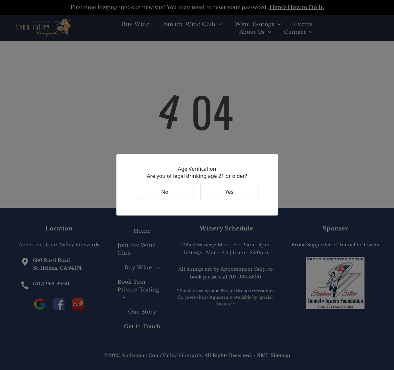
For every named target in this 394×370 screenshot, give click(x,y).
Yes (229, 191)
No (164, 191)
